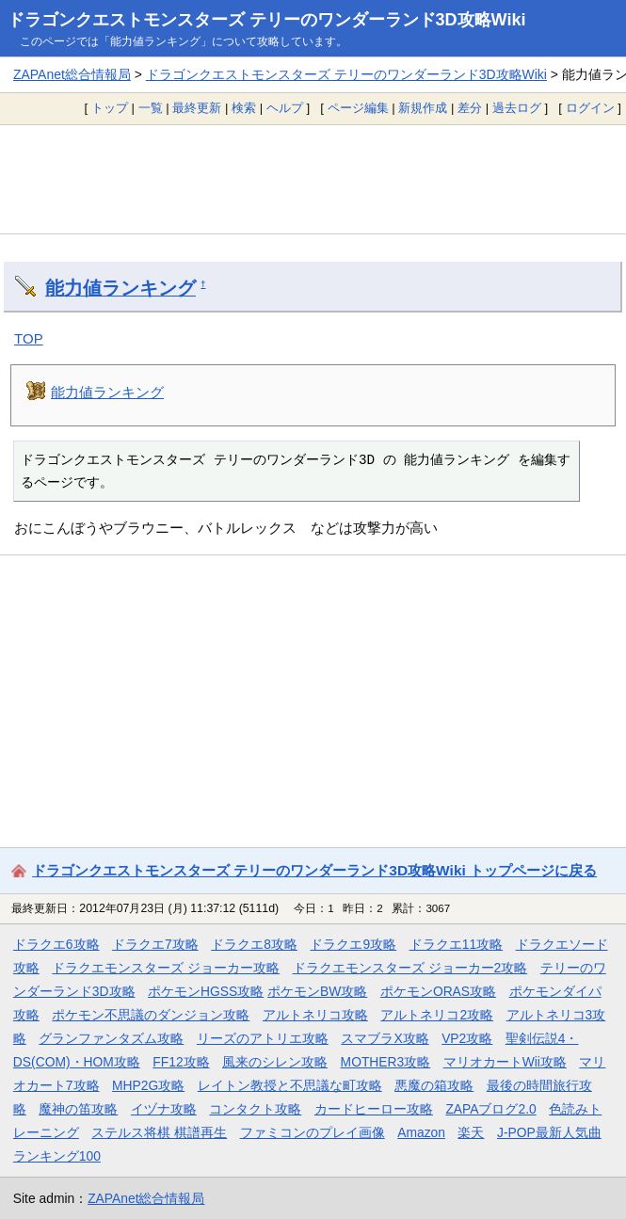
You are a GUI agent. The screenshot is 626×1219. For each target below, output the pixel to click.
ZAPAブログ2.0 (490, 1108)
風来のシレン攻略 (275, 1061)
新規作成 (422, 108)
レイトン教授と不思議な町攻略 (290, 1085)
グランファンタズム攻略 (111, 1038)
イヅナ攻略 (164, 1108)
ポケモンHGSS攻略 (206, 991)
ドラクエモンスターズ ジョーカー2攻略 (410, 967)
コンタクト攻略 (255, 1108)
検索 (244, 108)
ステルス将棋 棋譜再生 (159, 1132)
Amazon (421, 1132)
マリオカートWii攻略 (505, 1061)
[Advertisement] (313, 179)
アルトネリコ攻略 (315, 1014)
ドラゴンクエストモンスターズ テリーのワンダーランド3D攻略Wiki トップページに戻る (314, 870)
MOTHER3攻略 (386, 1061)
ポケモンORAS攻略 (438, 991)
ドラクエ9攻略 (353, 944)
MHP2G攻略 (148, 1085)
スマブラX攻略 (384, 1038)
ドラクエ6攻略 (56, 944)
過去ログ (516, 108)
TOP (28, 338)
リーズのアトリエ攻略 (263, 1038)
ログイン (590, 108)
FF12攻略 (180, 1061)
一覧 (150, 108)
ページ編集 (358, 108)
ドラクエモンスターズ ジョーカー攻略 (166, 967)
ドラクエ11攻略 (456, 944)
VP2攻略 (466, 1038)
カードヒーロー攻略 (373, 1108)
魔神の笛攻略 (78, 1108)
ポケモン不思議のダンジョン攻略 (150, 1014)
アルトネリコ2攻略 (436, 1014)
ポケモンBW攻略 (317, 991)
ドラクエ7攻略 (155, 944)
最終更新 (196, 108)
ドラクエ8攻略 (254, 944)
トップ (109, 108)
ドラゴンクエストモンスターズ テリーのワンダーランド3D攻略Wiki (267, 19)
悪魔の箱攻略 (434, 1085)
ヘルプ (284, 108)
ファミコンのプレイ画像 (312, 1132)
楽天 (470, 1132)
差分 (469, 108)
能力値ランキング (120, 288)
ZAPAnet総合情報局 (72, 74)
